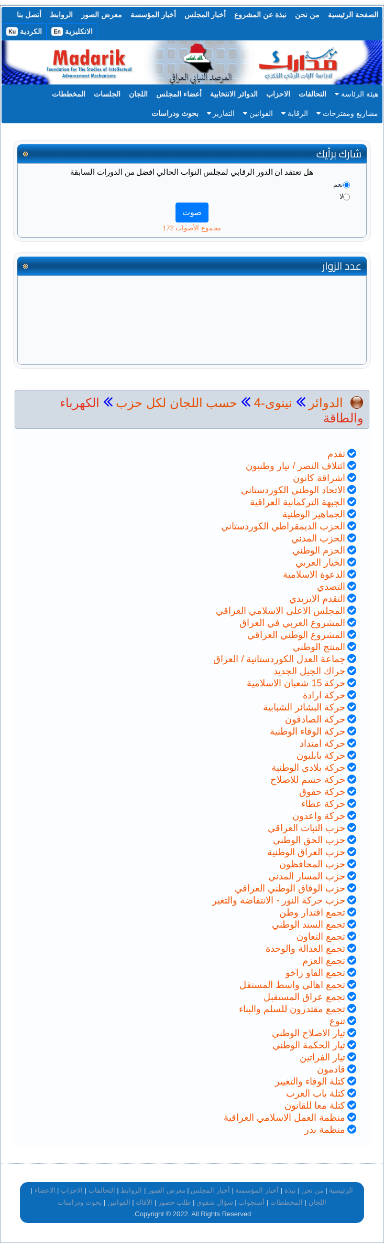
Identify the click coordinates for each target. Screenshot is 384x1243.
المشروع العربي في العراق (292, 623)
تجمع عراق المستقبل (304, 997)
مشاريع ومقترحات (347, 113)
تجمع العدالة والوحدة (305, 948)
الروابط (61, 14)
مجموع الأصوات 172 (191, 228)
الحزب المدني (318, 538)
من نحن (307, 14)
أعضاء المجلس (179, 94)
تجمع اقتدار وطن (312, 912)
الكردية (24, 31)
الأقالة (144, 1202)
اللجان (138, 94)
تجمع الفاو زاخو (315, 973)
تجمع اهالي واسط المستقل (292, 985)
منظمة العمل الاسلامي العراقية (284, 1117)
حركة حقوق (322, 792)
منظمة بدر (324, 1129)
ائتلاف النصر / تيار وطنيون (295, 466)
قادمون (331, 1069)
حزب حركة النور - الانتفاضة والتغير (278, 900)
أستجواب (251, 1202)
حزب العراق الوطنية (306, 852)
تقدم (336, 454)
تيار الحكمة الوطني (308, 1045)
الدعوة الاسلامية (314, 574)
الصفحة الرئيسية (353, 14)
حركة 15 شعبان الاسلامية (296, 683)
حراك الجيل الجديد (309, 671)
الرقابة (294, 113)
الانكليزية (72, 31)
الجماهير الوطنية (313, 514)
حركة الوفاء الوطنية (307, 731)
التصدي (331, 586)
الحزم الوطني (318, 550)
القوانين (258, 113)
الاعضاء (45, 1190)
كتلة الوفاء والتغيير (310, 1081)
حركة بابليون (321, 755)
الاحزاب (278, 94)
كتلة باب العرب (315, 1093)
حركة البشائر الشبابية (304, 707)
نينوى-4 (271, 403)
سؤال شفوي (214, 1202)
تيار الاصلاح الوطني (308, 1033)
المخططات (68, 94)
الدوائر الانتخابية (234, 94)
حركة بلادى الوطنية (308, 767)
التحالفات (312, 94)
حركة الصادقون (315, 719)
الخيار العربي (320, 562)
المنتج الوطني (319, 647)
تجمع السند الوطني (308, 924)
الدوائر (326, 403)
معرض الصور (101, 14)
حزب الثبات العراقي (306, 828)
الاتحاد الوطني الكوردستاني (293, 490)
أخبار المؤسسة (153, 14)
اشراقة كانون (319, 478)
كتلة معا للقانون (314, 1105)
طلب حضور (174, 1202)
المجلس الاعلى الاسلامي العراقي (280, 610)
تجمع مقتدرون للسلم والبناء (292, 1009)
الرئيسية (341, 1190)
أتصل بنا (29, 14)
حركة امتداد (322, 743)
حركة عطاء (323, 804)
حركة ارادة (324, 695)
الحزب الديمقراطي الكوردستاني (283, 526)
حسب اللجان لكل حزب (176, 403)
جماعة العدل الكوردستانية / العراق (279, 659)
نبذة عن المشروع (260, 14)
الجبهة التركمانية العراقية (297, 502)
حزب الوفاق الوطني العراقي (290, 888)
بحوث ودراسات (175, 113)
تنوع (337, 1021)
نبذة (290, 1190)
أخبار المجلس (205, 14)
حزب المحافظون (312, 864)
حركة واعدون (318, 816)
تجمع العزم (323, 960)
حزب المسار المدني (306, 876)
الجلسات (107, 94)
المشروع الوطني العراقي (296, 635)
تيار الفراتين (322, 1057)
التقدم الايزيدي (317, 598)
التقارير (221, 113)
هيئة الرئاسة (356, 94)
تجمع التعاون (321, 936)
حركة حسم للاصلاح (307, 779)
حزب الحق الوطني (309, 840)
